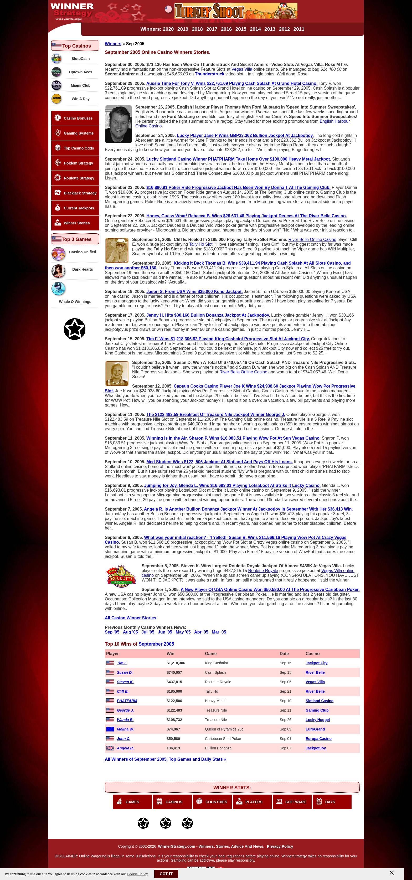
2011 (299, 29)
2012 (284, 29)
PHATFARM (127, 701)
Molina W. (125, 729)
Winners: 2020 (157, 29)
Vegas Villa (241, 69)
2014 (255, 29)
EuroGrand (315, 729)
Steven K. (125, 682)
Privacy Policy (280, 846)
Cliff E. (122, 691)
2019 (182, 29)
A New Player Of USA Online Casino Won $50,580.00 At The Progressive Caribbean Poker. (270, 589)
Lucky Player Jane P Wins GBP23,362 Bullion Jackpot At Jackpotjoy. (245, 135)
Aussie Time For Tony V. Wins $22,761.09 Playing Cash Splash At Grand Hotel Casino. (232, 83)
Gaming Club (317, 710)
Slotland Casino (319, 701)
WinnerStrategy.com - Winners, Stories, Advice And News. (211, 846)
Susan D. (125, 672)
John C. (123, 739)
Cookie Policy (137, 874)
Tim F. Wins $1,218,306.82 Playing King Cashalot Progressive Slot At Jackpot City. (228, 339)
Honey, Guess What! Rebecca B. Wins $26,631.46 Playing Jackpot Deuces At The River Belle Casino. (246, 216)
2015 (240, 29)
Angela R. (125, 748)
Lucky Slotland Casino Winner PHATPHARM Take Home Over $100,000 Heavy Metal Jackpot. (238, 159)
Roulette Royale (263, 570)
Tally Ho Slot (201, 244)
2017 (211, 29)
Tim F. (122, 663)
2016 (226, 29)
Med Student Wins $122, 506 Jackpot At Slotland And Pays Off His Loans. (219, 462)
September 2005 (156, 644)
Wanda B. (125, 720)
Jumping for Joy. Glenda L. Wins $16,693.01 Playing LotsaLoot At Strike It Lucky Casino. (232, 485)
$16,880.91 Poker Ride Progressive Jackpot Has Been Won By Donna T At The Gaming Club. (238, 187)
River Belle (315, 672)
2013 (269, 29)
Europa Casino (319, 739)
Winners (113, 44)
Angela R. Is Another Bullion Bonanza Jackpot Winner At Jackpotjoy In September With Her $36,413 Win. (248, 509)
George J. (125, 710)
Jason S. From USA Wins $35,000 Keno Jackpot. (194, 291)
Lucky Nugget (318, 720)
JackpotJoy (316, 748)
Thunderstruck (209, 74)
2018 (197, 29)
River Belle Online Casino (312, 239)
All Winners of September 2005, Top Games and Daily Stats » (165, 759)
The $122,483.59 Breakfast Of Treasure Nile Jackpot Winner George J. (215, 414)
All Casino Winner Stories (130, 618)
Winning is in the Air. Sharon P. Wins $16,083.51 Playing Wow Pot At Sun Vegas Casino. (233, 438)
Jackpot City (316, 663)
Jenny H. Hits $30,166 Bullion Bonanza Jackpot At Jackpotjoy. (208, 315)
